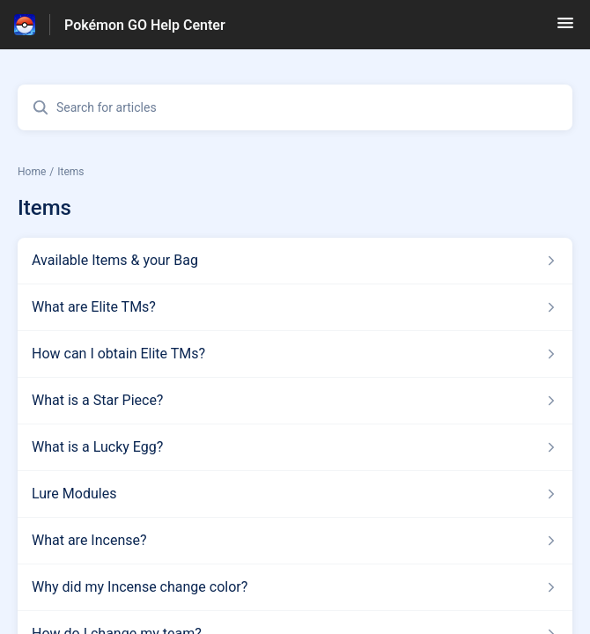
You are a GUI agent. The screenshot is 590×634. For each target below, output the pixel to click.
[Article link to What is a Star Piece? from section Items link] (295, 400)
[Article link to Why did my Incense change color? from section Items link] (295, 587)
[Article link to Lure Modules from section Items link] (295, 494)
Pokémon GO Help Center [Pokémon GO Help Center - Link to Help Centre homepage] (144, 25)
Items (70, 172)
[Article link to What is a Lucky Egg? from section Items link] (295, 447)
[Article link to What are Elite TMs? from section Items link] (295, 307)
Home (32, 172)
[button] (565, 28)
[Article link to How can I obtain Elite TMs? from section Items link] (295, 354)
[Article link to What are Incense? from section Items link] (295, 540)
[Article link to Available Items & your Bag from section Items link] (295, 260)
